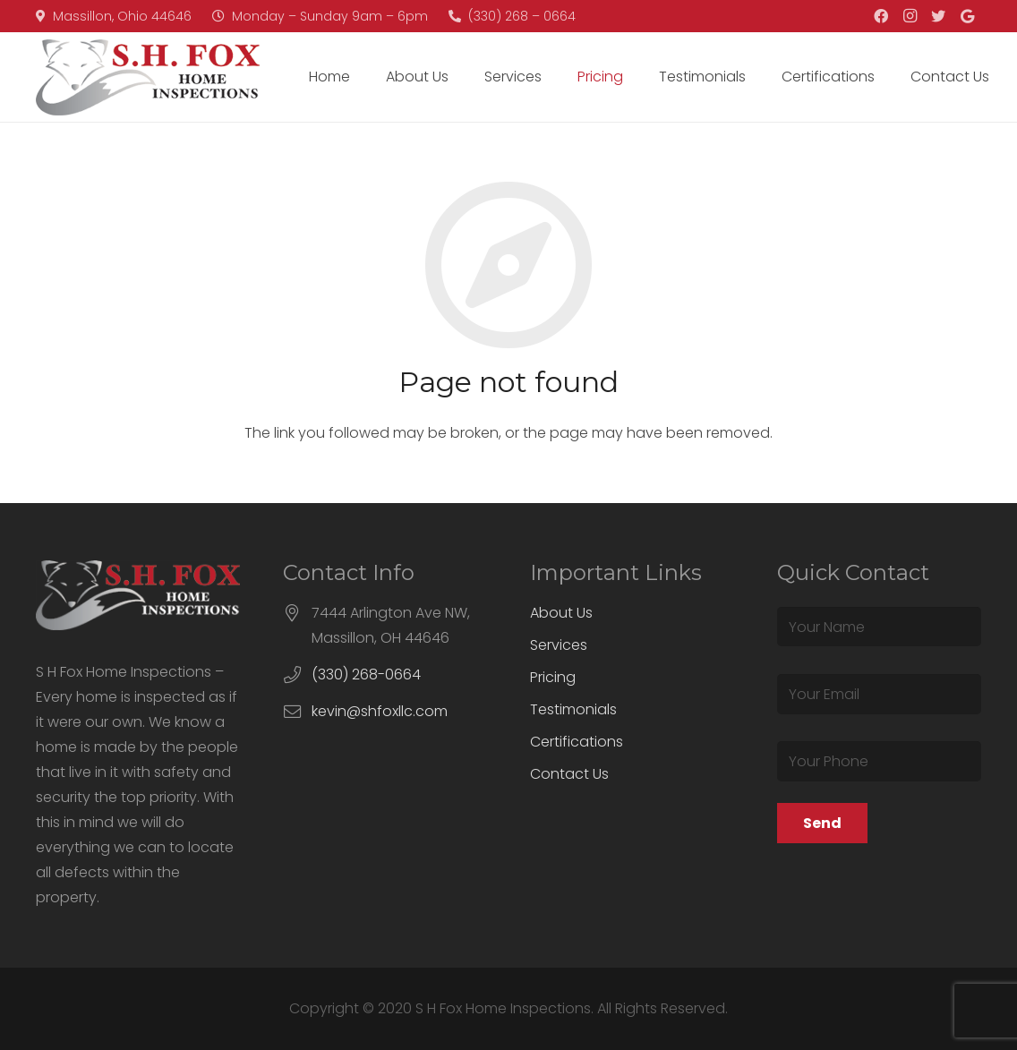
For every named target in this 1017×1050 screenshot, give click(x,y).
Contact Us (569, 774)
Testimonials (573, 709)
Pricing (553, 677)
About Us (561, 612)
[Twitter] (938, 16)
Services (558, 645)
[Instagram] (909, 16)
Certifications (576, 741)
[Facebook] (881, 16)
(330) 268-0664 (366, 674)
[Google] (967, 16)
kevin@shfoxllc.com (380, 711)
